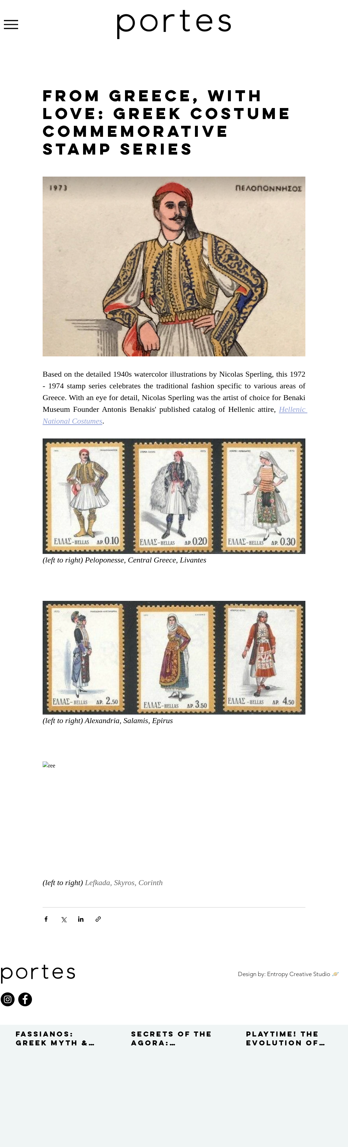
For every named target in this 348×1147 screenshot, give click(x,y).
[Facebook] (25, 999)
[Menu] (11, 24)
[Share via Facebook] (46, 919)
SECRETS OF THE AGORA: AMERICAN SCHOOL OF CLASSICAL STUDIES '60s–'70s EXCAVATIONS (171, 1038)
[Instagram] (8, 999)
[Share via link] (98, 919)
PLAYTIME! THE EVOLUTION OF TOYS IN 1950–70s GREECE (282, 1038)
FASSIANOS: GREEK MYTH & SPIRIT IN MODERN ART (52, 1038)
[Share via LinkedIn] (80, 919)
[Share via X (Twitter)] (63, 919)
